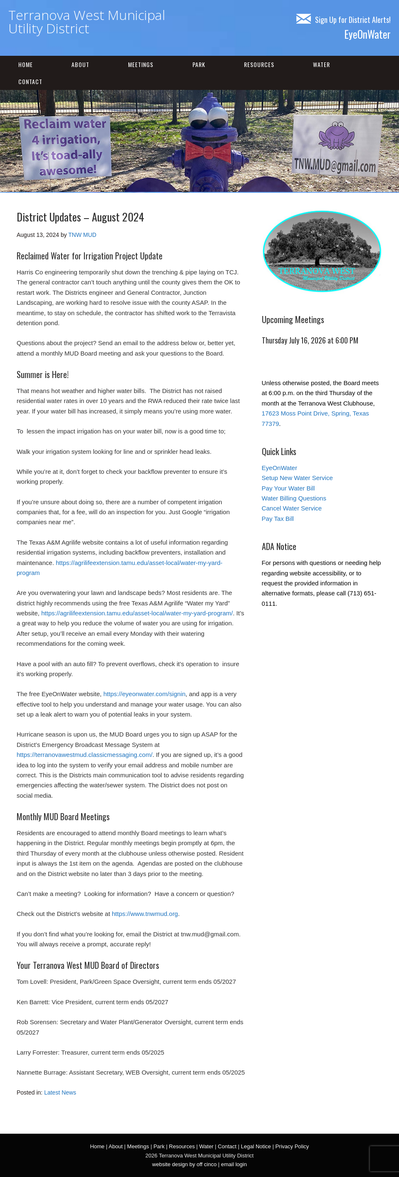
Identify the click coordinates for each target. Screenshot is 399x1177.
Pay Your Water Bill (288, 488)
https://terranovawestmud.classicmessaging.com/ (85, 754)
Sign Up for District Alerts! (343, 19)
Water (321, 64)
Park (198, 64)
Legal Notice (256, 1146)
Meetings (140, 64)
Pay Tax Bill (278, 518)
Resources (259, 64)
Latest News (60, 1092)
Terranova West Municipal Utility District (86, 21)
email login (234, 1164)
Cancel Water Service (292, 508)
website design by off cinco (184, 1164)
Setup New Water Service (297, 477)
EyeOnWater (367, 34)
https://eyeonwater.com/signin (144, 693)
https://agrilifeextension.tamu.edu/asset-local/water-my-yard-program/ (137, 613)
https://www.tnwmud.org (145, 913)
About (80, 64)
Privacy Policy (292, 1146)
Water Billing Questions (294, 498)
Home (25, 64)
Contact (30, 81)
